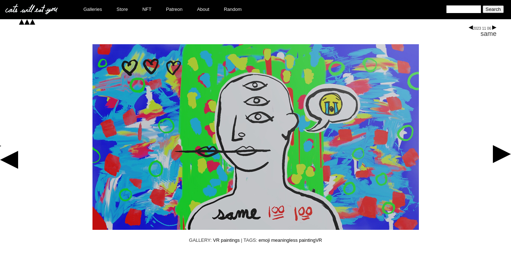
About (203, 9)
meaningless (284, 240)
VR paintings (226, 240)
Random (233, 9)
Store (122, 9)
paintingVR (310, 240)
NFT (146, 9)
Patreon (174, 9)
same (488, 33)
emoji (264, 240)
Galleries (92, 9)
